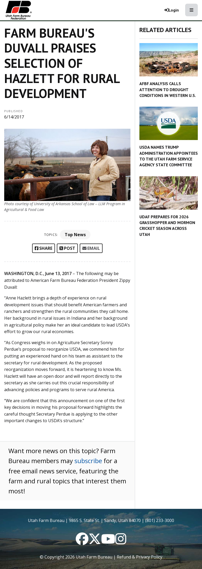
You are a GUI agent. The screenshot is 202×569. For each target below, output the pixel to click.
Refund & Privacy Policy (139, 557)
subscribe (88, 460)
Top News (75, 234)
